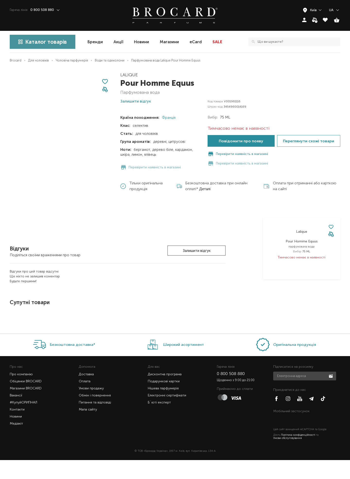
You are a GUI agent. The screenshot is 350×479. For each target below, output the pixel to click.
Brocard (15, 60)
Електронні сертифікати (167, 414)
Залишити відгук (196, 250)
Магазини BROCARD (26, 407)
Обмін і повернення (95, 414)
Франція (168, 117)
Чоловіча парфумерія (72, 60)
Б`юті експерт (159, 421)
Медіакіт (16, 442)
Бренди (95, 41)
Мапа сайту (88, 428)
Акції (118, 41)
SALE (217, 41)
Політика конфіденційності (298, 453)
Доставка (86, 393)
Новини (141, 41)
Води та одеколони (109, 60)
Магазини (169, 41)
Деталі (204, 179)
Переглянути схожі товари (308, 141)
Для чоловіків (38, 60)
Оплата (84, 400)
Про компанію (21, 393)
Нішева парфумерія (163, 407)
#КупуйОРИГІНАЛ (23, 421)
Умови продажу (91, 407)
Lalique (129, 74)
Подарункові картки (164, 400)
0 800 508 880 (231, 392)
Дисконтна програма (165, 393)
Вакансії (16, 414)
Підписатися (331, 395)
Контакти (17, 428)
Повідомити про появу (241, 141)
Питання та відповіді (95, 421)
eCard (196, 41)
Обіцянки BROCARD (26, 400)
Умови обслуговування (287, 457)
